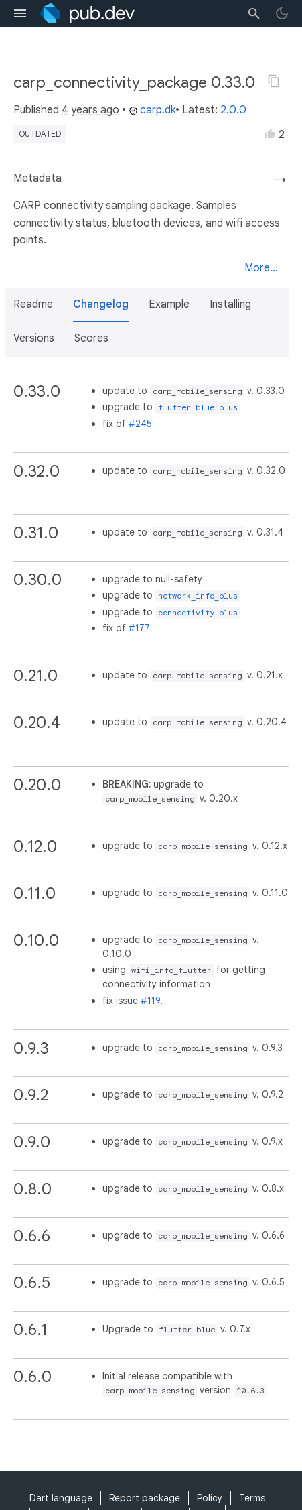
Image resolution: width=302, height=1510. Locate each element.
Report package (144, 1498)
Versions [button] (33, 338)
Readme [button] (33, 304)
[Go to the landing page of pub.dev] (87, 13)
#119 (150, 1001)
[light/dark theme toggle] (282, 13)
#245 (140, 424)
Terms (252, 1498)
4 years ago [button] (90, 110)
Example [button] (169, 304)
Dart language (60, 1498)
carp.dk (152, 110)
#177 (139, 628)
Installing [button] (230, 304)
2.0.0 (233, 110)
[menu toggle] (20, 13)
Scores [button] (91, 338)
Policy (209, 1498)
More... (261, 268)
